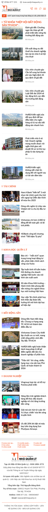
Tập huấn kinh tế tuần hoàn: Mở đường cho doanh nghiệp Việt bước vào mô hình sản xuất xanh (33, 273)
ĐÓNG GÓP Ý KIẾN (31, 506)
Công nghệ (7, 447)
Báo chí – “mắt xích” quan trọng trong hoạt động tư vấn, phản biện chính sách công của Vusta (32, 260)
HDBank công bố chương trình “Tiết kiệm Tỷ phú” (32, 235)
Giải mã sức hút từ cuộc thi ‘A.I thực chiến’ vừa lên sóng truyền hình (33, 412)
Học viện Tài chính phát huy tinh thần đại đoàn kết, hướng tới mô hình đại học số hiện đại (33, 301)
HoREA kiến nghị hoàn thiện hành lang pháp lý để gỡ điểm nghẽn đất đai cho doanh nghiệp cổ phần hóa (33, 351)
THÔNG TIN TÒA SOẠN (13, 506)
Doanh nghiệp (13, 376)
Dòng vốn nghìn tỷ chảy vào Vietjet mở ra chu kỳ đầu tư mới (33, 209)
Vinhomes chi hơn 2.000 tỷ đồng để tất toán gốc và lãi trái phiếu (33, 222)
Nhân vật (38, 443)
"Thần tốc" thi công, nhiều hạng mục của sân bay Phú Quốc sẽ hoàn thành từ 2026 (33, 364)
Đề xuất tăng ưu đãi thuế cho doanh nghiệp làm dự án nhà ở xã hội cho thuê (35, 53)
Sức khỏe (22, 447)
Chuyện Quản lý (24, 443)
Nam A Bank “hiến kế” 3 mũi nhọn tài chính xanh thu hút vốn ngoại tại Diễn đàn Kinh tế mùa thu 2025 (33, 196)
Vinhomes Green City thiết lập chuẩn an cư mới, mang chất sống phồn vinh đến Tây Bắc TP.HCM (33, 337)
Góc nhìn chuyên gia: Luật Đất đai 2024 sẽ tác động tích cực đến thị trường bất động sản (35, 96)
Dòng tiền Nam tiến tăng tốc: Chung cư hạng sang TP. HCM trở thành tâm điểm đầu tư (32, 323)
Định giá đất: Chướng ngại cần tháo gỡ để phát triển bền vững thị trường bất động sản (35, 32)
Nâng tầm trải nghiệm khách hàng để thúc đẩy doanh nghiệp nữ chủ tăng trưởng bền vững (33, 400)
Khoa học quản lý (15, 249)
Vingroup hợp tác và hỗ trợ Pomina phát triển (33, 383)
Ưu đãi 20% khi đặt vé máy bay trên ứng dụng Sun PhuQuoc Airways (33, 426)
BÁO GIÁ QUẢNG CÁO (31, 509)
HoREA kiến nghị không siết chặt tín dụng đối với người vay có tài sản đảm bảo (35, 171)
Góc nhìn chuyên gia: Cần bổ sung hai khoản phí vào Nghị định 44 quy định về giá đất (35, 74)
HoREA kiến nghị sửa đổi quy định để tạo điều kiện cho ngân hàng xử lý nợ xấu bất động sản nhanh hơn (35, 120)
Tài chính (9, 186)
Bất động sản (29, 39)
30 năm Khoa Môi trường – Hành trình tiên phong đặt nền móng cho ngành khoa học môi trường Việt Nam (33, 287)
